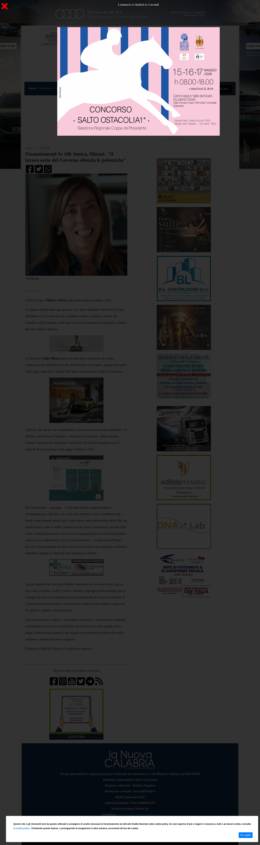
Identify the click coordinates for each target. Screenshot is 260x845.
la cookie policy (21, 828)
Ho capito (245, 835)
